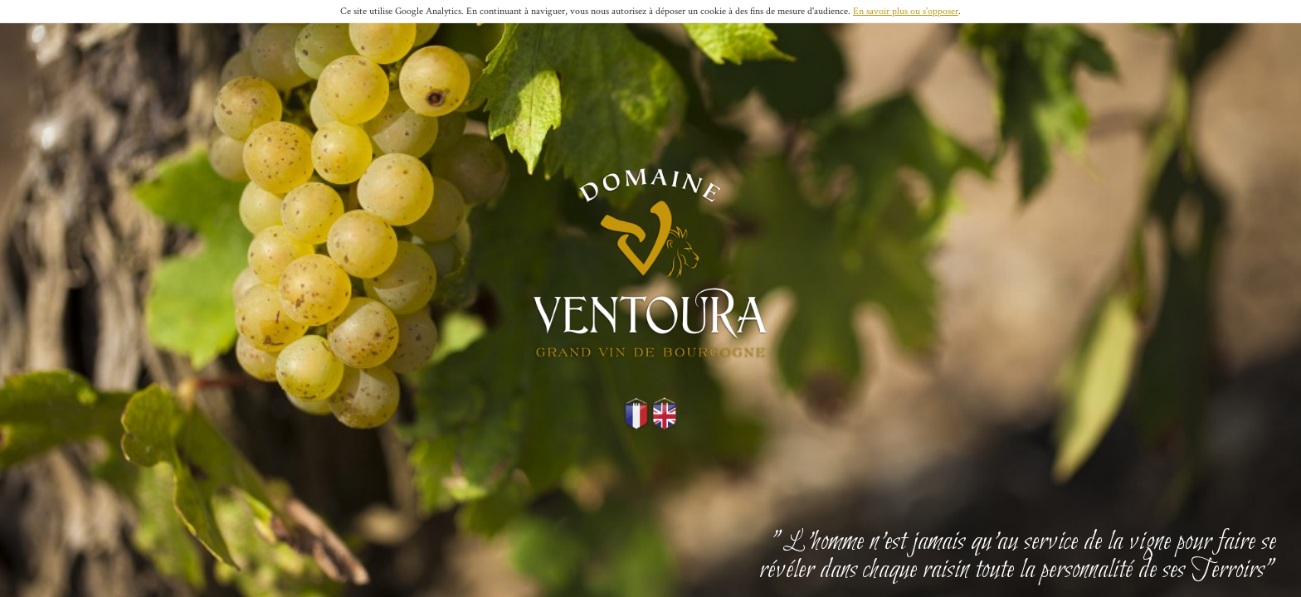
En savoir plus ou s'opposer (905, 11)
